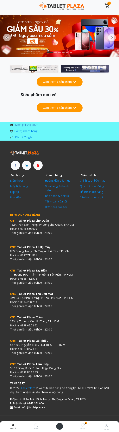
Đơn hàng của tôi (56, 207)
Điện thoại (16, 180)
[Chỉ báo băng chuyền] (50, 52)
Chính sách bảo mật (92, 180)
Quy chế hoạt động (92, 186)
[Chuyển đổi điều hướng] (14, 6)
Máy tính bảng (19, 186)
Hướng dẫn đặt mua (57, 180)
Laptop (14, 192)
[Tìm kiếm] (36, 425)
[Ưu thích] (82, 425)
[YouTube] (38, 165)
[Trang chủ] (13, 425)
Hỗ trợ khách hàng (25, 131)
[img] (112, 37)
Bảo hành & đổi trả (57, 196)
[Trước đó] (7, 37)
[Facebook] (15, 165)
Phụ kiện (15, 197)
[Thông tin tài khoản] (106, 425)
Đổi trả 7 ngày (24, 137)
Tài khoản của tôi (56, 201)
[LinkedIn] (26, 165)
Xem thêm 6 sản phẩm (59, 82)
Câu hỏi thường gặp (92, 197)
